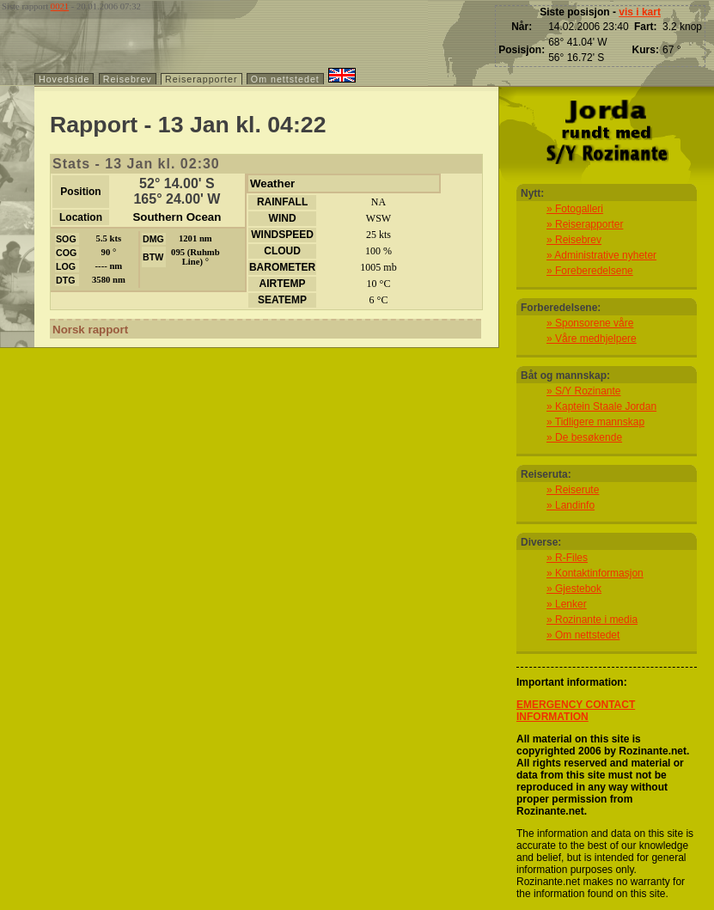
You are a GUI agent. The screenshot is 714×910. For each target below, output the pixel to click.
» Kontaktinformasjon (595, 573)
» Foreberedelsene (589, 271)
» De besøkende (584, 437)
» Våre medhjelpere (591, 339)
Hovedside (64, 79)
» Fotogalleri (574, 209)
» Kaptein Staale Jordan (601, 406)
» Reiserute (572, 490)
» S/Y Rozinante (583, 391)
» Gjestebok (573, 589)
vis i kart (640, 12)
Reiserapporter (201, 79)
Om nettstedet (285, 79)
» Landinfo (570, 505)
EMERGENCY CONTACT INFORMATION (575, 711)
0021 (60, 6)
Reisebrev (127, 79)
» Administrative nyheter (601, 255)
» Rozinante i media (592, 620)
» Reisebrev (573, 240)
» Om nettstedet (582, 635)
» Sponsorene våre (589, 323)
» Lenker (566, 604)
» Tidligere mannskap (595, 422)
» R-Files (567, 558)
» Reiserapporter (584, 224)
